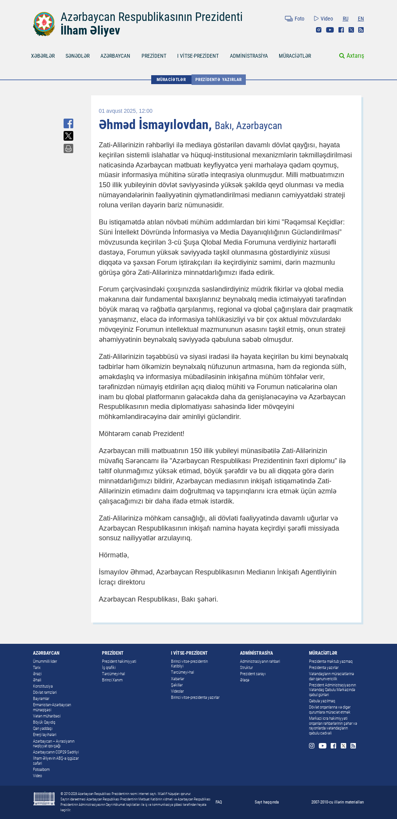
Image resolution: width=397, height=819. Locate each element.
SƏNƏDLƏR (78, 56)
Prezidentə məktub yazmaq (330, 661)
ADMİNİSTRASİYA (249, 56)
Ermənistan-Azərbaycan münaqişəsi (52, 707)
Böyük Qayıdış (44, 722)
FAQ (219, 802)
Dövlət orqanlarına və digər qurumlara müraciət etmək (329, 710)
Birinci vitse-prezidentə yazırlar (195, 697)
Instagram (318, 30)
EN (361, 19)
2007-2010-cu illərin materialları (337, 802)
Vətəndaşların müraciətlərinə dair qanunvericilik (331, 676)
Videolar (177, 691)
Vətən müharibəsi (46, 716)
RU (346, 19)
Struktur (246, 667)
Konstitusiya (43, 686)
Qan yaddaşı (42, 728)
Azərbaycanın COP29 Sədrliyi (56, 752)
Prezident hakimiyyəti (119, 661)
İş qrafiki (109, 667)
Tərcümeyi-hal (113, 673)
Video (327, 19)
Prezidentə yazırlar (218, 79)
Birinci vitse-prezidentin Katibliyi (189, 664)
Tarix (37, 667)
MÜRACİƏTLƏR (295, 56)
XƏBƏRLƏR (43, 56)
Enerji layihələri (44, 734)
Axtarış (355, 55)
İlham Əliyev (90, 30)
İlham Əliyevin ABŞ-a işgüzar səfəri (56, 761)
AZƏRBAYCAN (115, 56)
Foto (299, 19)
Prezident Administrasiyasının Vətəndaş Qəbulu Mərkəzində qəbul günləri (332, 690)
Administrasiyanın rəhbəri (260, 661)
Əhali (37, 680)
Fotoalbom (41, 769)
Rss (361, 30)
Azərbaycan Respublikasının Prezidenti (151, 17)
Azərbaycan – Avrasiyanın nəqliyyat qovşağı (53, 744)
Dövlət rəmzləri (45, 692)
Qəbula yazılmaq (322, 700)
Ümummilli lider (45, 661)
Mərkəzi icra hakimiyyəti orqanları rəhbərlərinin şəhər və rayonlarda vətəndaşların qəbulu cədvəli (333, 726)
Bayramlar (41, 698)
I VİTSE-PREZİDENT (198, 56)
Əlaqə (244, 680)
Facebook (341, 30)
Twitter (351, 30)
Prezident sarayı (253, 673)
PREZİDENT (154, 56)
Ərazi (37, 673)
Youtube (330, 30)
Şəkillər (177, 685)
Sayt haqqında (267, 802)
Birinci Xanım (112, 680)
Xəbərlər (177, 678)
